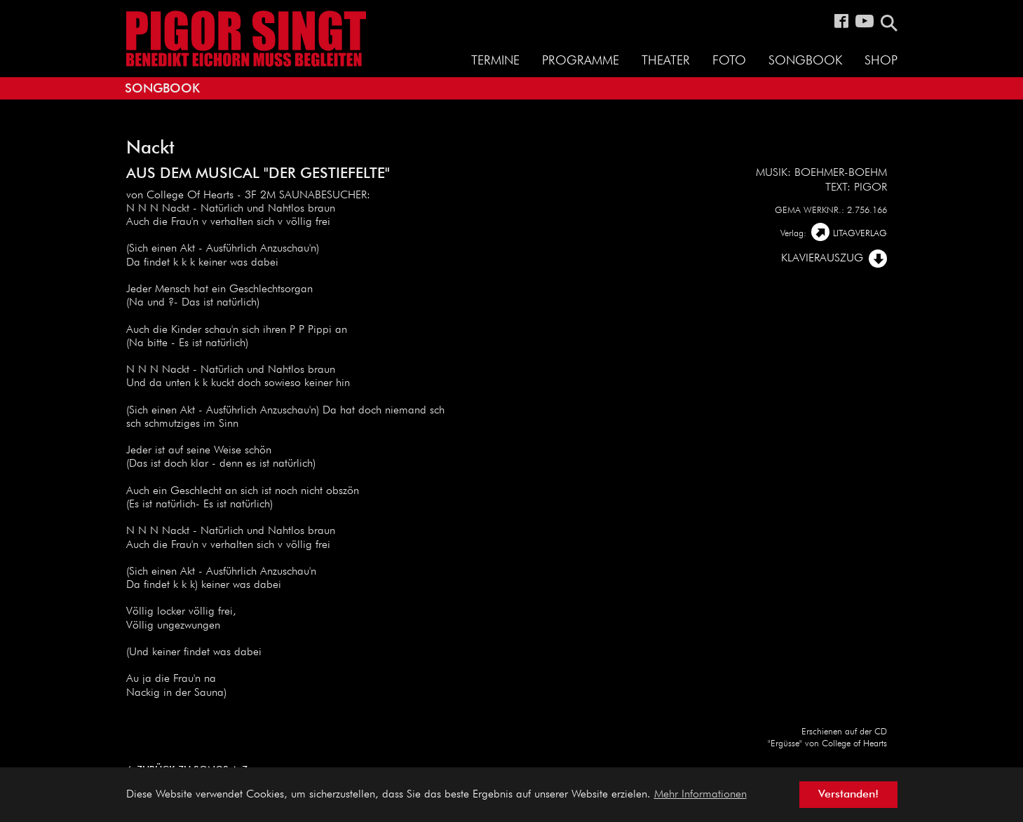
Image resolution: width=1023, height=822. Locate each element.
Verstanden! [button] (848, 794)
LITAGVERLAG (860, 233)
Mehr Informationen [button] (700, 794)
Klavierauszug (822, 258)
